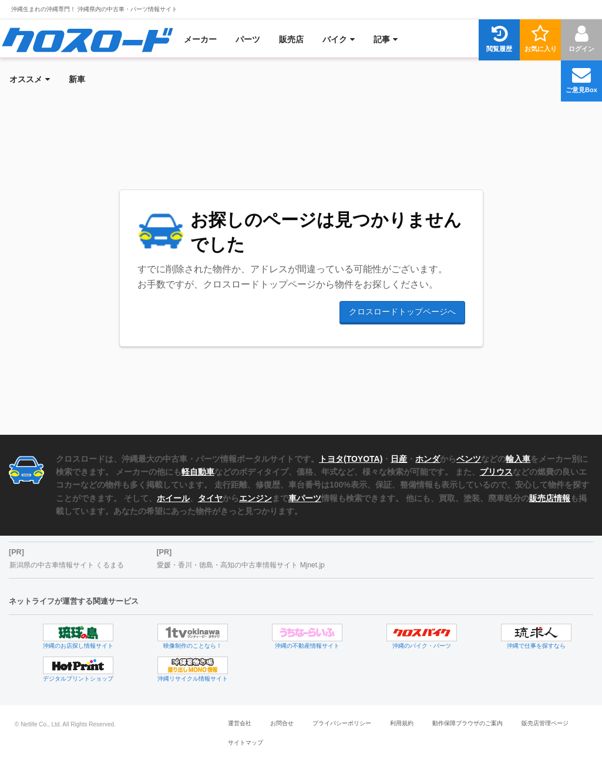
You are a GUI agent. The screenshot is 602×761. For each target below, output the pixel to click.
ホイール (173, 498)
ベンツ (468, 459)
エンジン (255, 498)
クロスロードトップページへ (402, 311)
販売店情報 (549, 498)
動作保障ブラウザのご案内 (467, 723)
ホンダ (427, 459)
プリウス (496, 471)
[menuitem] (87, 39)
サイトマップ (245, 742)
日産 (399, 459)
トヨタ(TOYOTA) (350, 459)
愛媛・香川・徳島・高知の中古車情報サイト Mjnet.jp (240, 565)
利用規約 (401, 723)
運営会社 (239, 723)
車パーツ (304, 498)
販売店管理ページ (545, 723)
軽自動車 (197, 471)
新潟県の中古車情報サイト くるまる (66, 565)
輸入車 (518, 459)
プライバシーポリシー (341, 723)
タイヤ (210, 498)
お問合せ (282, 723)
